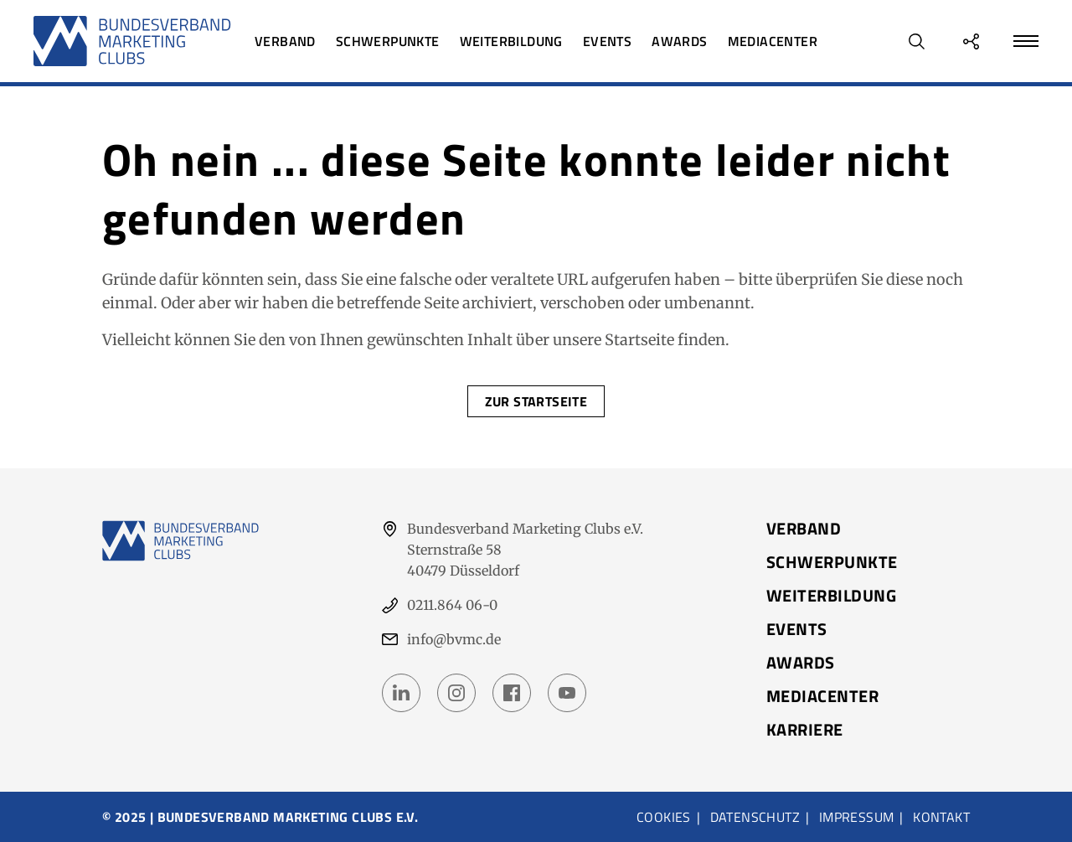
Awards (679, 41)
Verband (285, 41)
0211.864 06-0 (452, 605)
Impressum (856, 817)
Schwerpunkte (388, 41)
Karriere (804, 729)
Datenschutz (755, 817)
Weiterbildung (511, 41)
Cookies (663, 817)
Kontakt (941, 817)
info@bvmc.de (454, 639)
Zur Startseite (536, 401)
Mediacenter (772, 41)
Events (607, 41)
